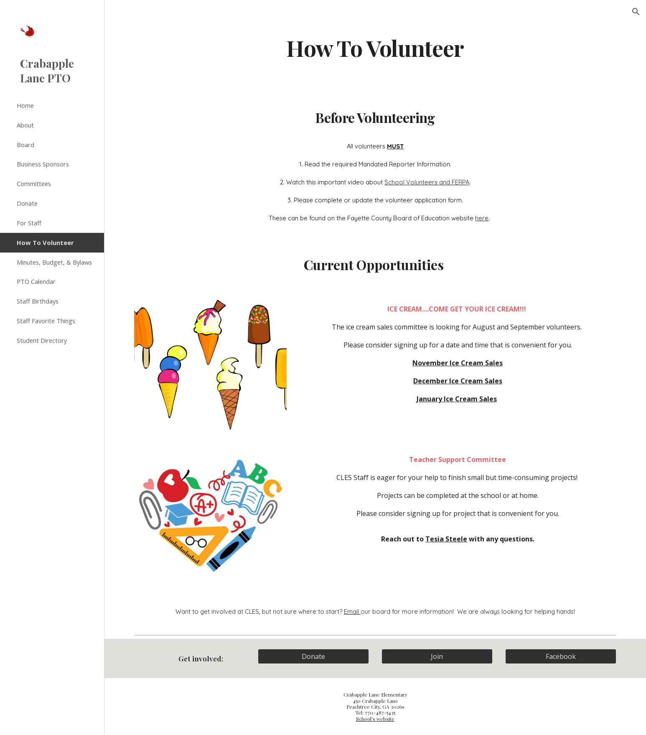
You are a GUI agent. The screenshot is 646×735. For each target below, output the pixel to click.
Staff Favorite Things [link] (46, 320)
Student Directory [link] (42, 340)
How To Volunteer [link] (45, 242)
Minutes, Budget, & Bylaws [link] (54, 262)
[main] (375, 47)
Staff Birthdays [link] (37, 301)
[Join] (437, 656)
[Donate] (313, 656)
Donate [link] (27, 203)
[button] (636, 12)
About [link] (25, 125)
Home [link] (25, 105)
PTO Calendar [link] (36, 281)
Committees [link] (34, 183)
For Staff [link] (29, 223)
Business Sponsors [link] (43, 164)
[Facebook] (561, 656)
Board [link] (25, 144)
